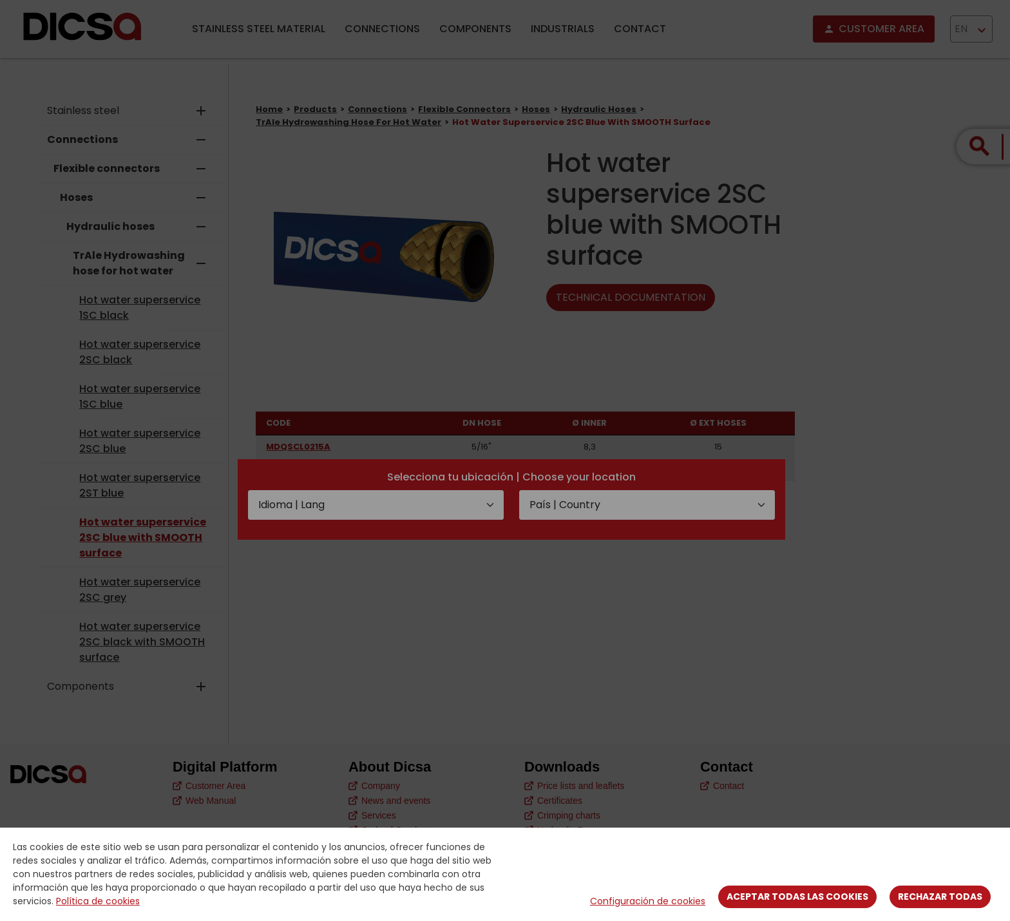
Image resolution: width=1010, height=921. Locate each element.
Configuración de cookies (647, 901)
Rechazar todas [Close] (940, 896)
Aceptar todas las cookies (797, 896)
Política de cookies (98, 901)
